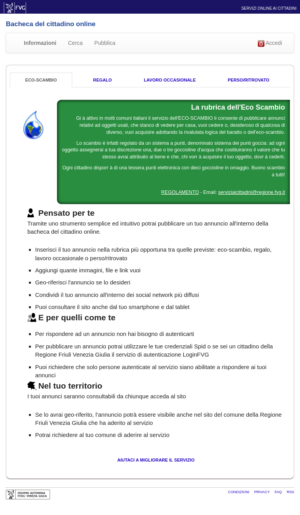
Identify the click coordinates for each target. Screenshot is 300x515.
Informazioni (40, 43)
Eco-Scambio (41, 80)
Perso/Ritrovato (248, 80)
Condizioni (239, 492)
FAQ (279, 492)
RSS (290, 492)
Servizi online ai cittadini (268, 8)
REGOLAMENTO (180, 192)
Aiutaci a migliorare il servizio (156, 460)
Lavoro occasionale (170, 80)
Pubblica (105, 43)
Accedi (270, 43)
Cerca (75, 43)
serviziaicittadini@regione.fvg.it (251, 192)
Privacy (262, 492)
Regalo (102, 80)
